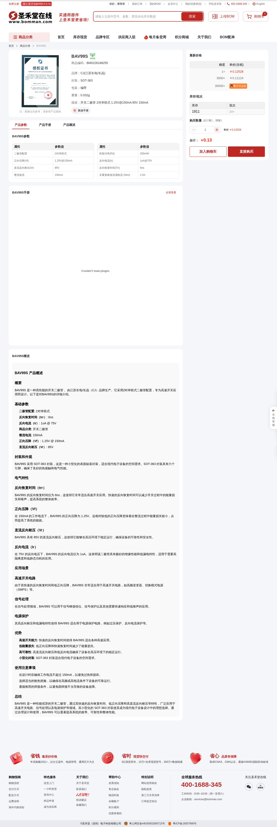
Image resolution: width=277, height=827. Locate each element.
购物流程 (14, 783)
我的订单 (137, 3)
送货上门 (49, 783)
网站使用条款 (149, 783)
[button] (82, 805)
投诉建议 (81, 799)
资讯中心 (49, 794)
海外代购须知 (16, 807)
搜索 (192, 16)
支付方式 (14, 789)
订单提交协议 (149, 801)
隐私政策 (146, 789)
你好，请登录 (117, 3)
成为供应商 (50, 806)
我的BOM (155, 3)
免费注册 (14, 3)
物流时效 (114, 795)
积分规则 (114, 807)
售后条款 (114, 789)
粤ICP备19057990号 (184, 823)
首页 (11, 46)
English (259, 3)
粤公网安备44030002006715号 (147, 823)
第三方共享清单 (150, 795)
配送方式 (14, 795)
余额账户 (114, 801)
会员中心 (173, 3)
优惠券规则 (115, 813)
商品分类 (25, 46)
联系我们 (81, 789)
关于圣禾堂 (82, 783)
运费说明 (14, 801)
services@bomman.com (208, 799)
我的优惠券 (193, 3)
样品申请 (49, 800)
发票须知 (114, 783)
